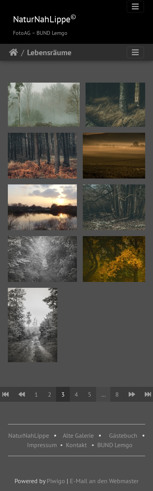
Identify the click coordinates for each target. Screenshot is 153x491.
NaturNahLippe (28, 435)
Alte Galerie (78, 435)
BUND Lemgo (115, 445)
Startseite (13, 52)
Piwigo (56, 481)
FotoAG (22, 32)
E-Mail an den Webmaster (104, 481)
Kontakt (76, 445)
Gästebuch (124, 435)
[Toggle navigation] (135, 7)
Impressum (42, 445)
